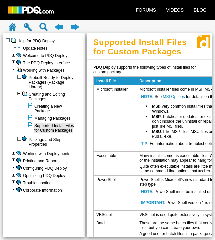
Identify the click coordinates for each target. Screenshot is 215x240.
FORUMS (146, 10)
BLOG (200, 10)
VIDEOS (175, 10)
